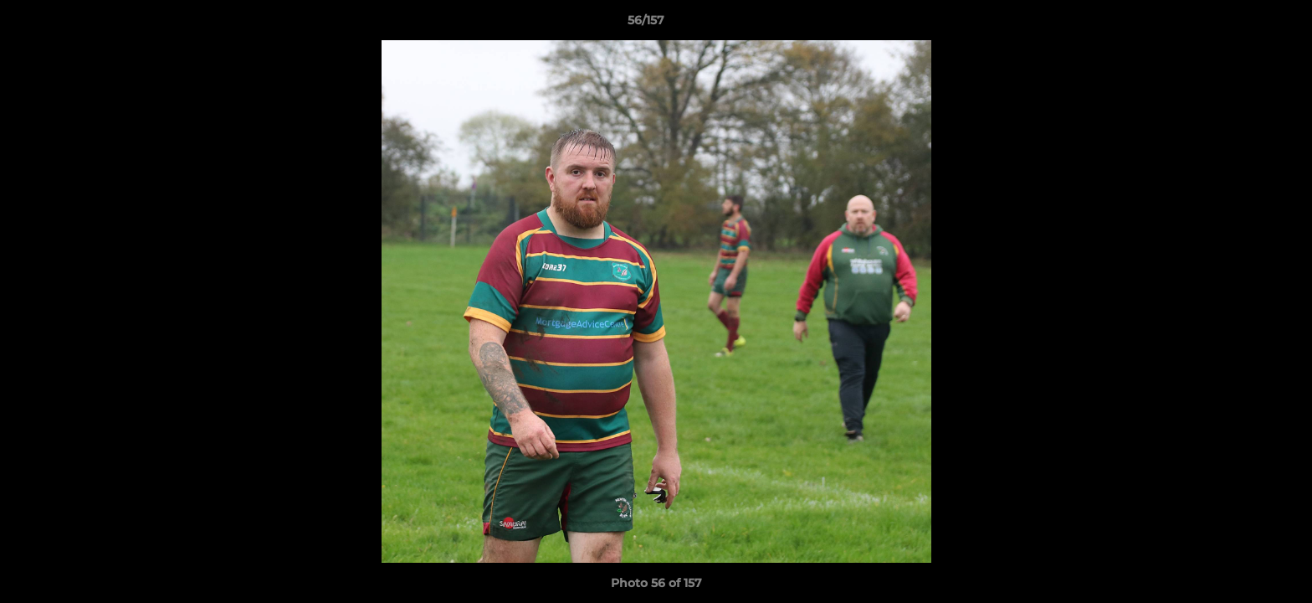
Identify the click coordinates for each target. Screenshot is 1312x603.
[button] (1242, 24)
